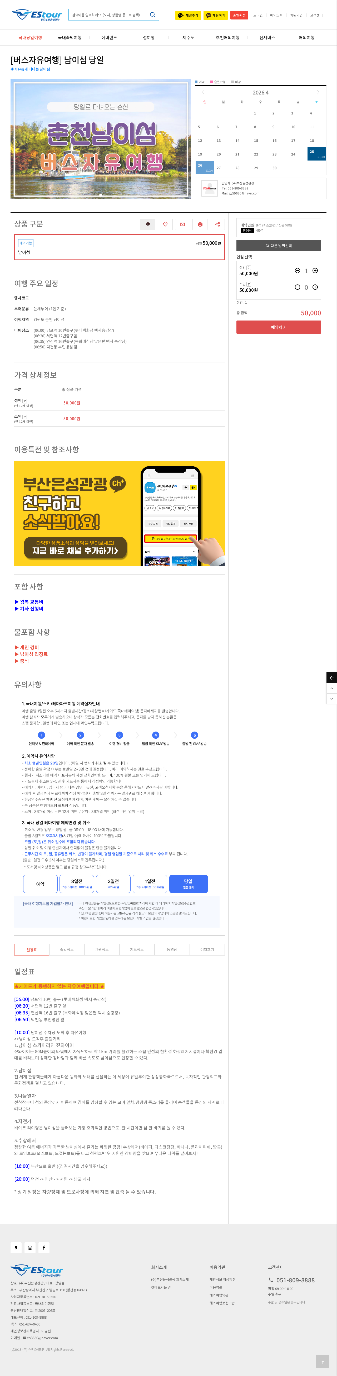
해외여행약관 (219, 1295)
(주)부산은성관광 (238, 183)
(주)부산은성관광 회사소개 (170, 1279)
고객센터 (316, 15)
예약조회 (276, 15)
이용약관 (216, 1287)
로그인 (258, 15)
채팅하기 (215, 15)
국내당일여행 (30, 37)
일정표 (32, 949)
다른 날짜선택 (279, 245)
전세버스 (267, 37)
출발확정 (239, 15)
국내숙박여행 (70, 37)
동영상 (172, 949)
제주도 (188, 37)
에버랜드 (109, 37)
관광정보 (102, 949)
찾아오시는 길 (161, 1287)
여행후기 (207, 949)
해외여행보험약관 (222, 1302)
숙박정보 (67, 949)
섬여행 (149, 37)
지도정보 (137, 949)
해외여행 (307, 37)
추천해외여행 (228, 37)
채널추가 (188, 15)
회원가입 (296, 15)
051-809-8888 (235, 188)
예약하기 (279, 327)
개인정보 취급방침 (223, 1279)
